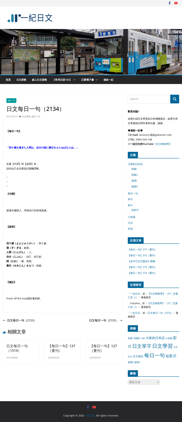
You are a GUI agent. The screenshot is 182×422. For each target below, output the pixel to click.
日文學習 (26, 116)
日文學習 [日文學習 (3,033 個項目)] (162, 345)
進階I (134, 180)
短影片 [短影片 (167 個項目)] (171, 355)
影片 (130, 205)
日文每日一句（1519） (17, 348)
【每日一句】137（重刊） (61, 348)
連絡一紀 (108, 79)
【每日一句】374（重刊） (142, 273)
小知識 (131, 217)
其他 (130, 228)
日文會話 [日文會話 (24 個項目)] (138, 356)
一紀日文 (135, 293)
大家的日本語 (135, 164)
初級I (134, 169)
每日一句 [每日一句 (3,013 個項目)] (154, 355)
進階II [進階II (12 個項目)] (137, 362)
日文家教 (21, 79)
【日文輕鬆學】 (163, 144)
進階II (134, 186)
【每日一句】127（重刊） (103, 348)
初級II (134, 174)
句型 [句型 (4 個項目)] (143, 338)
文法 (130, 222)
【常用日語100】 (62, 79)
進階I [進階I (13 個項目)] (130, 362)
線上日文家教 (39, 79)
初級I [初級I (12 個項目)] (130, 338)
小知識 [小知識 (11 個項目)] (168, 338)
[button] (74, 79)
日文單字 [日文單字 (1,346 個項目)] (141, 346)
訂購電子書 (87, 79)
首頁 (8, 79)
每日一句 (11, 100)
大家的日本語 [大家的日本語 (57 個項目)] (155, 338)
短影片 (135, 210)
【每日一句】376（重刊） (142, 255)
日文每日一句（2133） (19, 320)
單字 (130, 199)
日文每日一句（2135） (105, 320)
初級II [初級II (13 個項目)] (137, 338)
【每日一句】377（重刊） (142, 249)
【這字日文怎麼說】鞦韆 (141, 261)
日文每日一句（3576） (160, 312)
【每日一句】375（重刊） (142, 267)
